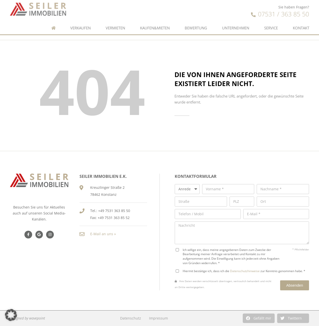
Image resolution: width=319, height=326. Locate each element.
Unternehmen (235, 20)
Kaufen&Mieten (155, 20)
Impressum (158, 318)
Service (271, 20)
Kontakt (301, 20)
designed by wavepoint (27, 318)
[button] (259, 318)
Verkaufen (80, 20)
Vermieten (115, 20)
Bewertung (196, 20)
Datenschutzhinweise (245, 271)
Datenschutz (130, 318)
